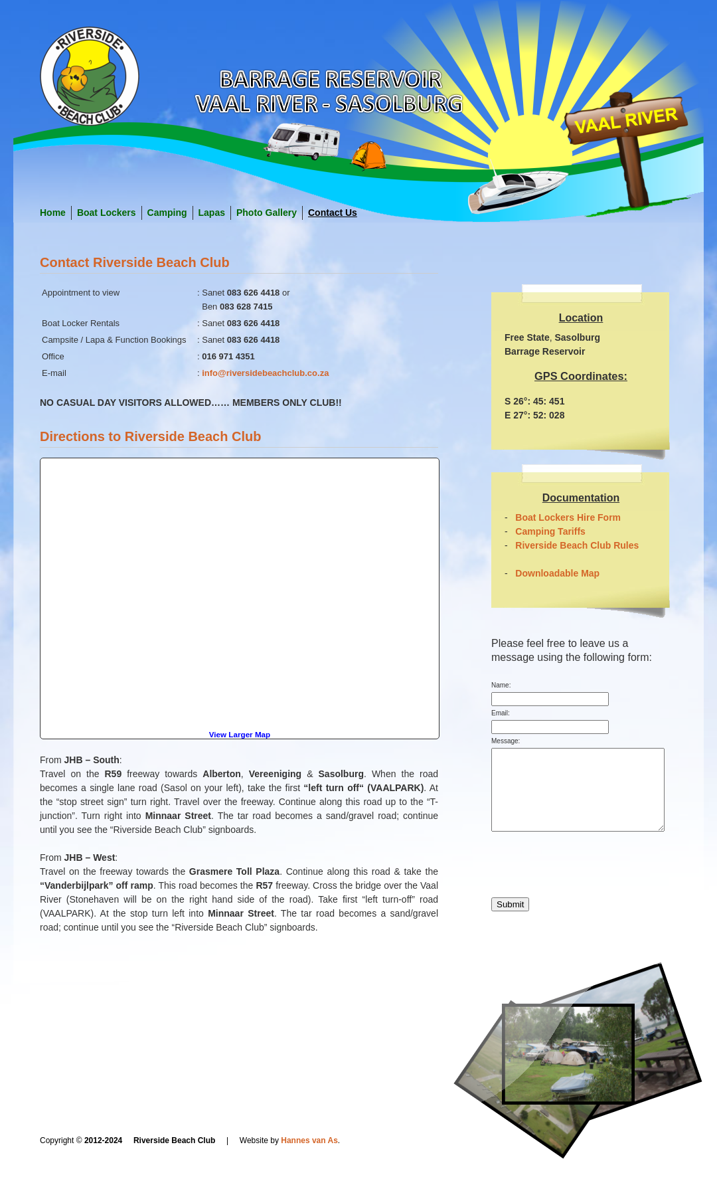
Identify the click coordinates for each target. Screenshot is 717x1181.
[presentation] (592, 887)
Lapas (212, 212)
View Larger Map (239, 734)
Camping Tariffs (550, 531)
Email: (500, 713)
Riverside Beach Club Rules (577, 545)
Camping (167, 212)
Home (53, 212)
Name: (501, 685)
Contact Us (332, 212)
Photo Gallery (266, 212)
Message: (505, 741)
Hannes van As (309, 1140)
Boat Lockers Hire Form (568, 517)
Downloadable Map (557, 573)
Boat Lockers (106, 212)
